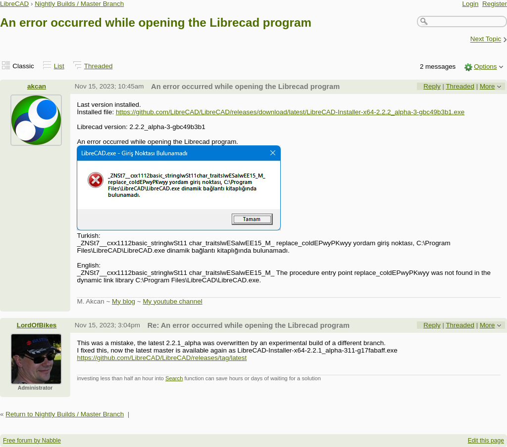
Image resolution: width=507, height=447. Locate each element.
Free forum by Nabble (32, 440)
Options (485, 66)
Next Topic (486, 39)
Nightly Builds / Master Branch (79, 3)
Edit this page (486, 440)
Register (494, 3)
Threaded (98, 66)
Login (470, 3)
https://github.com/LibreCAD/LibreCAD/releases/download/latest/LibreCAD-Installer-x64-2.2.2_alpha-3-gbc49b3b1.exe (290, 112)
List (59, 66)
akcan (36, 86)
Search (174, 378)
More (487, 86)
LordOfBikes (37, 325)
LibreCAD (14, 3)
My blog (123, 301)
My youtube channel (172, 301)
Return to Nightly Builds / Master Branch (64, 414)
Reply (431, 86)
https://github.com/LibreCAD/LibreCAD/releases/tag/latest (162, 357)
